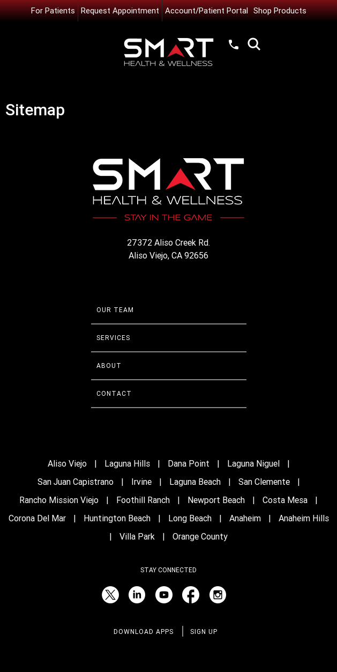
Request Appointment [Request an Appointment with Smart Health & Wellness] (120, 11)
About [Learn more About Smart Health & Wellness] (109, 366)
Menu (101, 46)
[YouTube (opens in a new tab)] (164, 594)
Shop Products (279, 11)
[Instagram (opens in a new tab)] (217, 594)
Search (254, 44)
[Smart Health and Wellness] (168, 52)
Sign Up (204, 632)
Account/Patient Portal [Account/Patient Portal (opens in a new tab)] (206, 11)
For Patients (53, 11)
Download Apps (144, 632)
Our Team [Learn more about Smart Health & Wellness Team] (115, 310)
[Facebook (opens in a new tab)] (190, 594)
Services (113, 338)
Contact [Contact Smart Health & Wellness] (114, 393)
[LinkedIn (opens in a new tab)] (137, 594)
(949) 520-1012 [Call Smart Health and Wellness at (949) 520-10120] (234, 44)
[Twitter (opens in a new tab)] (110, 594)
